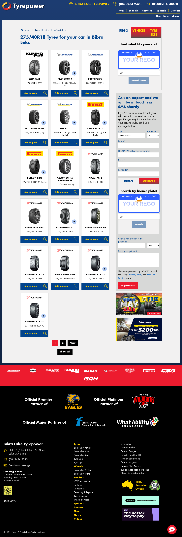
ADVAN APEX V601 (34, 227)
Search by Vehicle (82, 447)
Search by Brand (82, 455)
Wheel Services (81, 499)
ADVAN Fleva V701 (65, 227)
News (166, 16)
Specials (161, 10)
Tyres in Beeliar (128, 447)
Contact (175, 10)
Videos (175, 16)
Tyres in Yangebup (129, 462)
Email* (121, 160)
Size (120, 131)
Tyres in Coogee (128, 451)
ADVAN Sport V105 (34, 274)
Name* (121, 141)
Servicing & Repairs (83, 492)
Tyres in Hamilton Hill (131, 455)
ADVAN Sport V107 (95, 274)
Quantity (151, 131)
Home (24, 30)
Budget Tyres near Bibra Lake (135, 469)
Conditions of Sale (37, 532)
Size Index (126, 443)
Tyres (121, 10)
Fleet (158, 16)
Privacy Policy (135, 274)
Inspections (79, 488)
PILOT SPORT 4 (65, 79)
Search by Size (81, 451)
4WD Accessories (82, 481)
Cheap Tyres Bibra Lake (132, 473)
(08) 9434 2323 (130, 4)
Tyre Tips (78, 462)
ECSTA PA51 (34, 79)
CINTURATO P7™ (95, 128)
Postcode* (123, 169)
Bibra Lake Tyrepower (89, 4)
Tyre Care (78, 458)
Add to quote (30, 93)
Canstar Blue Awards (131, 466)
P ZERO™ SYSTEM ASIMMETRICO (65, 179)
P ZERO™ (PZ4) (34, 178)
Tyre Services (80, 496)
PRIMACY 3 (65, 128)
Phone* (134, 150)
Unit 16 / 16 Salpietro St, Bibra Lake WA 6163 (27, 452)
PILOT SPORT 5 (95, 79)
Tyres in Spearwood (130, 458)
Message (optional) (127, 251)
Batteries (78, 484)
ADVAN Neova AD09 (95, 227)
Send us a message (19, 465)
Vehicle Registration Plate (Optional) (130, 240)
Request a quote (162, 4)
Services (147, 10)
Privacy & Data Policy (20, 532)
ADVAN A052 (95, 178)
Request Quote (128, 285)
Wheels (133, 10)
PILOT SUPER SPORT (34, 128)
